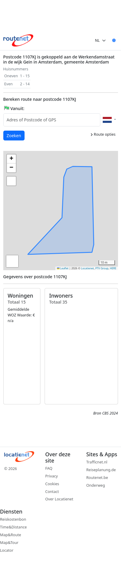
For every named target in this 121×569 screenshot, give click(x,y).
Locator (6, 550)
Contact (52, 491)
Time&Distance (13, 527)
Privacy (51, 476)
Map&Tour (9, 542)
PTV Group (101, 268)
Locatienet (87, 268)
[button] (91, 198)
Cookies (52, 483)
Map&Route (10, 534)
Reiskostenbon (13, 519)
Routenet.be (97, 477)
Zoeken (14, 135)
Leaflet (63, 268)
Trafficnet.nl (96, 462)
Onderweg (95, 485)
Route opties (103, 134)
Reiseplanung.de (101, 469)
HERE (113, 268)
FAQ (48, 468)
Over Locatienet (59, 499)
